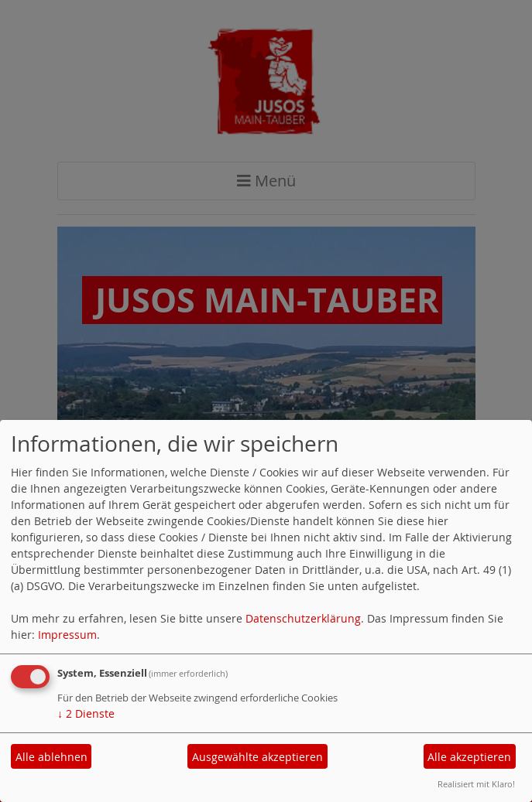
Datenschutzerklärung (303, 618)
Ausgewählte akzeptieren (257, 756)
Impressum (67, 634)
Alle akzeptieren (469, 756)
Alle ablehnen (51, 756)
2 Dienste (86, 713)
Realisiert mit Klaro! (476, 784)
